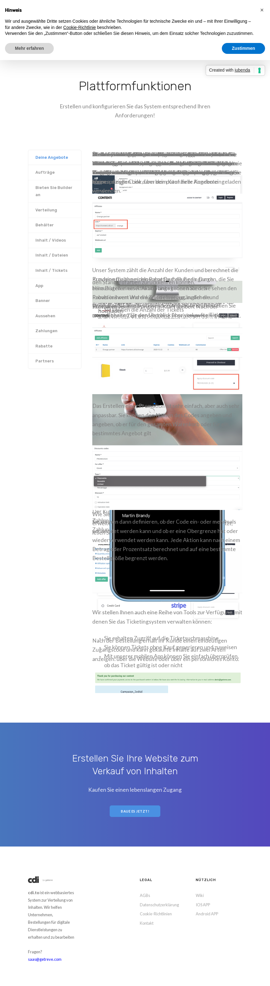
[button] (262, 10)
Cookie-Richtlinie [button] (79, 27)
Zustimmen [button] (243, 48)
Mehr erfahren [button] (29, 48)
